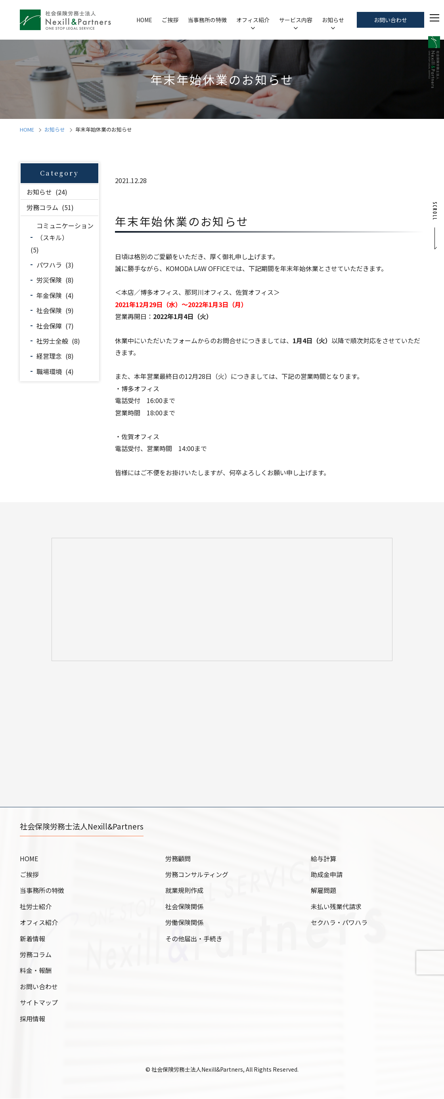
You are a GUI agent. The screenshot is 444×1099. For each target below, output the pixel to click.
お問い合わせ (390, 20)
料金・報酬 (36, 970)
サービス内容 (295, 20)
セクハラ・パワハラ (339, 922)
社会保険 (49, 310)
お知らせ (333, 20)
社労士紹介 (36, 907)
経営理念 (49, 356)
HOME (144, 20)
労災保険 (49, 280)
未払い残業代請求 (336, 907)
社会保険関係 (184, 907)
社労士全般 (52, 341)
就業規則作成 (184, 890)
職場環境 (49, 371)
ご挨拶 (170, 20)
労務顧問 (178, 859)
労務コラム (42, 207)
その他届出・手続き (193, 939)
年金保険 (49, 295)
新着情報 (32, 939)
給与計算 (323, 859)
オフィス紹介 (253, 20)
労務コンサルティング (196, 874)
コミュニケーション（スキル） (65, 231)
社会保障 (49, 326)
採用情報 (32, 1019)
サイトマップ (39, 1002)
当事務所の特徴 (207, 20)
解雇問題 (323, 890)
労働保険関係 (184, 922)
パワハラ (49, 264)
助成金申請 (327, 874)
